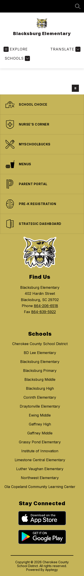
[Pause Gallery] (75, 88)
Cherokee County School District (40, 343)
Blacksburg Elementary (39, 361)
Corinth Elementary (39, 397)
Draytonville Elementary (40, 406)
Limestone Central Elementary (40, 460)
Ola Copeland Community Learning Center (39, 486)
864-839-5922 (43, 312)
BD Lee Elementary (40, 352)
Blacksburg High (40, 388)
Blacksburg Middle (39, 379)
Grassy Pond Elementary (40, 442)
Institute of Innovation (39, 451)
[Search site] (77, 6)
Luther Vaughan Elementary (39, 469)
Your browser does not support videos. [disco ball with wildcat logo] (42, 81)
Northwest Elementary (40, 477)
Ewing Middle (40, 415)
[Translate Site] (64, 49)
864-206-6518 (46, 306)
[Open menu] (16, 49)
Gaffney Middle (40, 433)
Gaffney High (40, 424)
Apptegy (51, 570)
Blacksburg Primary (40, 370)
